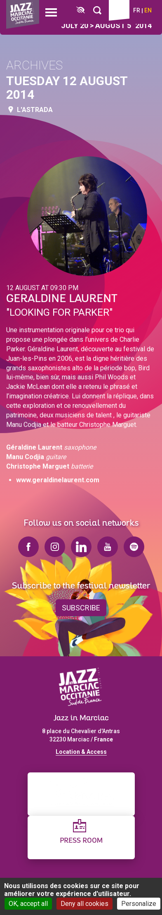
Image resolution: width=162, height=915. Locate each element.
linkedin (81, 546)
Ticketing (119, 10)
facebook (28, 546)
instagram (55, 546)
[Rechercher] (97, 11)
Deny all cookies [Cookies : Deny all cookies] (84, 904)
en (148, 10)
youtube (107, 546)
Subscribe (81, 607)
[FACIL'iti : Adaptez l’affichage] (80, 10)
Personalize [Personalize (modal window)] (138, 904)
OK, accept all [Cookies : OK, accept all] (28, 904)
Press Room (81, 841)
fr (136, 10)
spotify (134, 546)
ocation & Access (83, 751)
